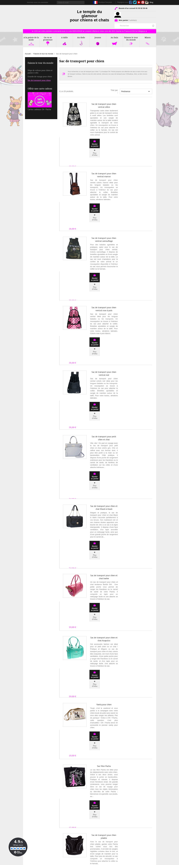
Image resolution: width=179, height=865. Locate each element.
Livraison (132, 815)
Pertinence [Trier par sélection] (136, 91)
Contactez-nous (31, 812)
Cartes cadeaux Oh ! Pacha (40, 101)
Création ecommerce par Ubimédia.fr (94, 862)
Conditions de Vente (136, 809)
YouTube (139, 2)
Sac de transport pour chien (39, 80)
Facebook (130, 2)
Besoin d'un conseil (130, 9)
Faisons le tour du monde (40, 63)
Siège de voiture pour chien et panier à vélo (40, 71)
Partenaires (30, 825)
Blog (151, 2)
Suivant (146, 782)
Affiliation (29, 828)
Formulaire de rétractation (139, 822)
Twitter (135, 2)
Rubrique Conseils (32, 819)
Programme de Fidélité (137, 819)
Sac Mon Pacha (104, 552)
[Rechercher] (135, 25)
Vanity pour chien (103, 512)
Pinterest (143, 2)
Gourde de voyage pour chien (40, 76)
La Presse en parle (32, 815)
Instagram (146, 2)
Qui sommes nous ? (33, 809)
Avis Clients (30, 822)
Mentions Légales (135, 812)
